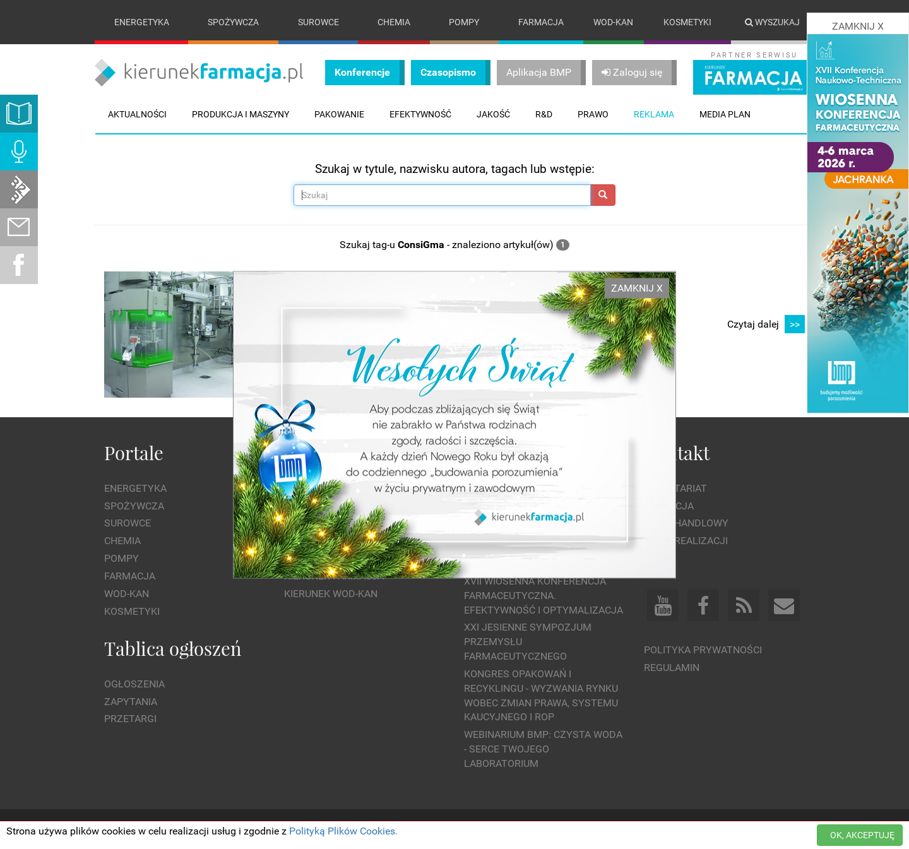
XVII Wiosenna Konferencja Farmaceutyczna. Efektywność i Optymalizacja (543, 595)
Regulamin (671, 668)
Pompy (464, 22)
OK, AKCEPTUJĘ (862, 835)
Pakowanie (339, 114)
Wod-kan (613, 22)
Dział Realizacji (686, 541)
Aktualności (137, 114)
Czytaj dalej (766, 325)
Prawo (593, 114)
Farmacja (541, 22)
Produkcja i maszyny (240, 114)
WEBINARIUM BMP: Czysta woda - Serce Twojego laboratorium (543, 748)
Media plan (725, 114)
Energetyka (141, 22)
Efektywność (420, 114)
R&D (543, 114)
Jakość (493, 114)
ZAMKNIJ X (637, 288)
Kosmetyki (687, 22)
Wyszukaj (772, 22)
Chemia (393, 22)
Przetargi (130, 719)
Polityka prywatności (703, 650)
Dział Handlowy (686, 523)
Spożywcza (233, 22)
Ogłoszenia (134, 684)
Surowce (318, 22)
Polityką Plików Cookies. (343, 831)
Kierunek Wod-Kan (330, 594)
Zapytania (130, 702)
